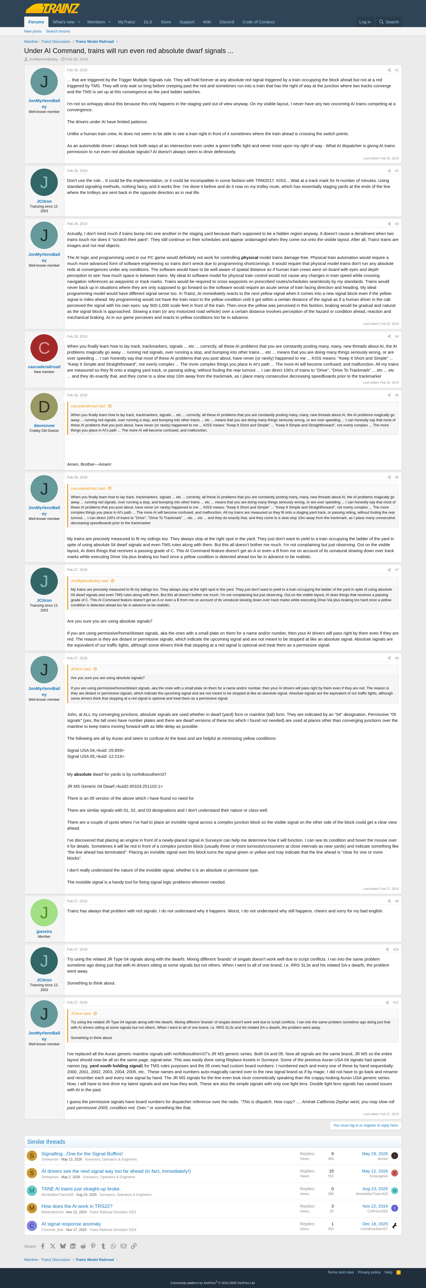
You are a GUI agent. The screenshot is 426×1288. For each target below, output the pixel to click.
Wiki (207, 21)
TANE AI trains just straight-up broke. (81, 1189)
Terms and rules (340, 1272)
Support (186, 21)
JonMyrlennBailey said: (90, 581)
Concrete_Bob (53, 1230)
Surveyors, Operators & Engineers (111, 1159)
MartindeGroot (53, 1212)
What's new (64, 21)
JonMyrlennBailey (43, 59)
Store (166, 21)
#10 (396, 949)
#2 (397, 171)
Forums (36, 21)
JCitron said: (81, 669)
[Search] (389, 22)
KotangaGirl (379, 1176)
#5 (397, 395)
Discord (227, 21)
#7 (397, 570)
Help (388, 1272)
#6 (397, 477)
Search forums (58, 31)
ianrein (383, 1159)
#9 (397, 901)
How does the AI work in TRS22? (77, 1206)
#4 (397, 337)
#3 (397, 224)
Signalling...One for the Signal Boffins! (82, 1154)
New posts (33, 31)
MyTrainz (126, 21)
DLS (148, 21)
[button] (79, 22)
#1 (397, 70)
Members (96, 21)
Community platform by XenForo (213, 1283)
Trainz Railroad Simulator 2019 (112, 1230)
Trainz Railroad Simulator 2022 (112, 1212)
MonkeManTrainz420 (57, 1195)
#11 (396, 1003)
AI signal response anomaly (71, 1224)
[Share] (389, 70)
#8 (397, 658)
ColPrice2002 (377, 1211)
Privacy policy (369, 1272)
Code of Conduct (259, 21)
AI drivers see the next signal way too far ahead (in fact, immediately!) (116, 1171)
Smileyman (50, 1159)
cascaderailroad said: (88, 406)
